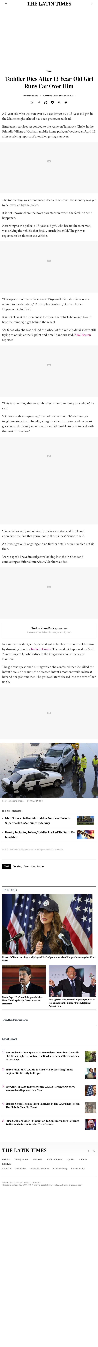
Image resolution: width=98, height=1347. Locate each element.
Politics (6, 1159)
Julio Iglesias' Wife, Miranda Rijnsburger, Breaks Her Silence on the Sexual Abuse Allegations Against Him (72, 1003)
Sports (70, 1159)
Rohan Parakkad (30, 95)
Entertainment (54, 1159)
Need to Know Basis (42, 628)
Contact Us (20, 1168)
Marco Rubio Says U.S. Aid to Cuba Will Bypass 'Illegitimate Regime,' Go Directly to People (39, 1071)
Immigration (21, 1159)
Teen (26, 866)
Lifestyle (6, 1164)
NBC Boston (82, 335)
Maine (40, 866)
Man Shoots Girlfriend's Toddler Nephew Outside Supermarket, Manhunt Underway (37, 821)
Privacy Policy (60, 1168)
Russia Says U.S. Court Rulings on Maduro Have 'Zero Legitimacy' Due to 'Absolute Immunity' (22, 1000)
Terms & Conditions (39, 1168)
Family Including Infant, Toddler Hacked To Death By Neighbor (40, 835)
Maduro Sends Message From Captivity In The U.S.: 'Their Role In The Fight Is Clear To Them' (43, 1105)
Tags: (7, 866)
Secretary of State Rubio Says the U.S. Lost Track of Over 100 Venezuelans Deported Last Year (40, 1088)
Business (37, 1159)
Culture (83, 1159)
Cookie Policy (78, 1168)
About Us (6, 1168)
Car (33, 866)
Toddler (17, 866)
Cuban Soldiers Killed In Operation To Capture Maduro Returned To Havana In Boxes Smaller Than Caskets (42, 1122)
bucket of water (41, 649)
